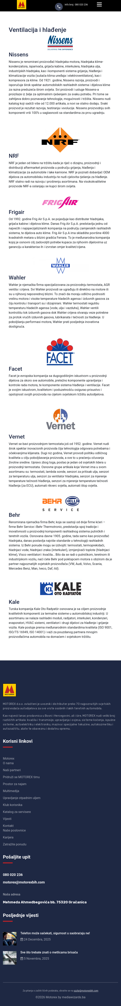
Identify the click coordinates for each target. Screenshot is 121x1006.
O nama (8, 763)
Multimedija (11, 791)
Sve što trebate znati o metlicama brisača (49, 952)
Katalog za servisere (17, 812)
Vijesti (7, 819)
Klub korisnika (12, 805)
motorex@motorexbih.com (24, 882)
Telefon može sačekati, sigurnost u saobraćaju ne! (55, 933)
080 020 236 (81, 4)
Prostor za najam (14, 784)
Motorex (8, 758)
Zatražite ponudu (14, 844)
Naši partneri (12, 770)
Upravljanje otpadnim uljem (21, 798)
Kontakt (8, 826)
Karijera (8, 837)
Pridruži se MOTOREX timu (21, 777)
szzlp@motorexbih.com (86, 990)
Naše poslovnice (14, 830)
